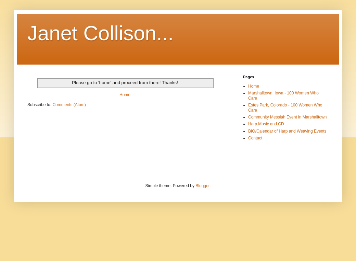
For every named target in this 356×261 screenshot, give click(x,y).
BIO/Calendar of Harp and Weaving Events (287, 131)
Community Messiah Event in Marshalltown (287, 117)
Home (124, 94)
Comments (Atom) (69, 104)
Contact (255, 138)
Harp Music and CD (266, 124)
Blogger (202, 185)
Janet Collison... (100, 33)
